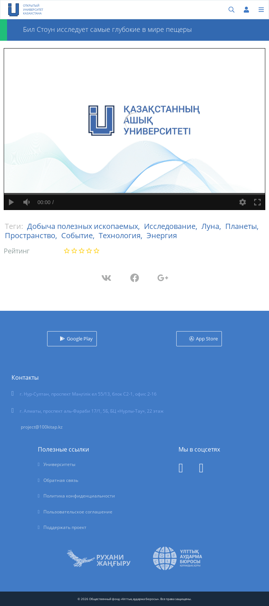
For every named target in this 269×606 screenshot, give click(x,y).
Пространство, (32, 235)
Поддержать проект (64, 527)
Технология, (121, 235)
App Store (207, 338)
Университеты (59, 464)
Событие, (78, 235)
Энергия (162, 235)
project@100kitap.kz (42, 427)
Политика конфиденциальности (79, 496)
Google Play (80, 338)
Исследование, (171, 226)
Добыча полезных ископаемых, (84, 226)
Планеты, (242, 226)
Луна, (212, 226)
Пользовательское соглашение (77, 512)
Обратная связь (60, 480)
